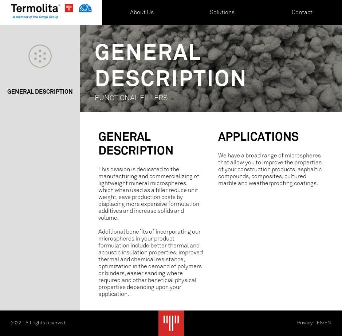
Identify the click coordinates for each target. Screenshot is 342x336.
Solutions (222, 12)
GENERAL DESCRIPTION (40, 92)
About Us (142, 12)
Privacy (304, 323)
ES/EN (324, 323)
